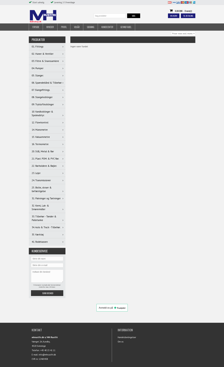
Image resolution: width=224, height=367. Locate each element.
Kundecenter (107, 27)
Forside (35, 27)
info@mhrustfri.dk (47, 354)
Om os (121, 341)
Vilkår (77, 27)
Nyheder (50, 27)
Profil (64, 27)
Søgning (90, 27)
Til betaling (188, 15)
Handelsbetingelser (127, 337)
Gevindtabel (125, 27)
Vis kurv (173, 15)
